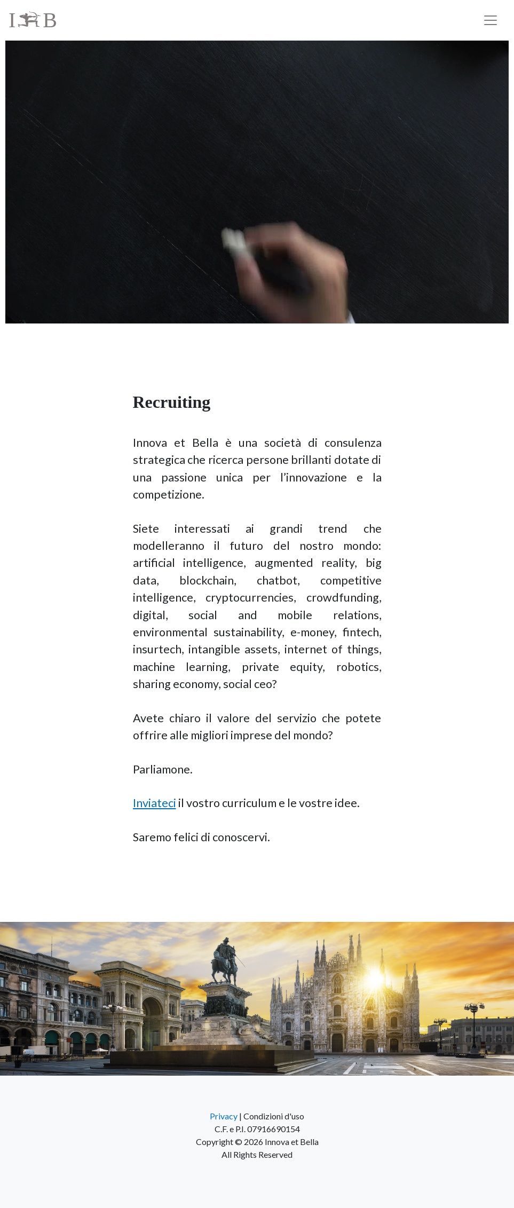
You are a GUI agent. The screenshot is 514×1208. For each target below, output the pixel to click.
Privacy (224, 1116)
